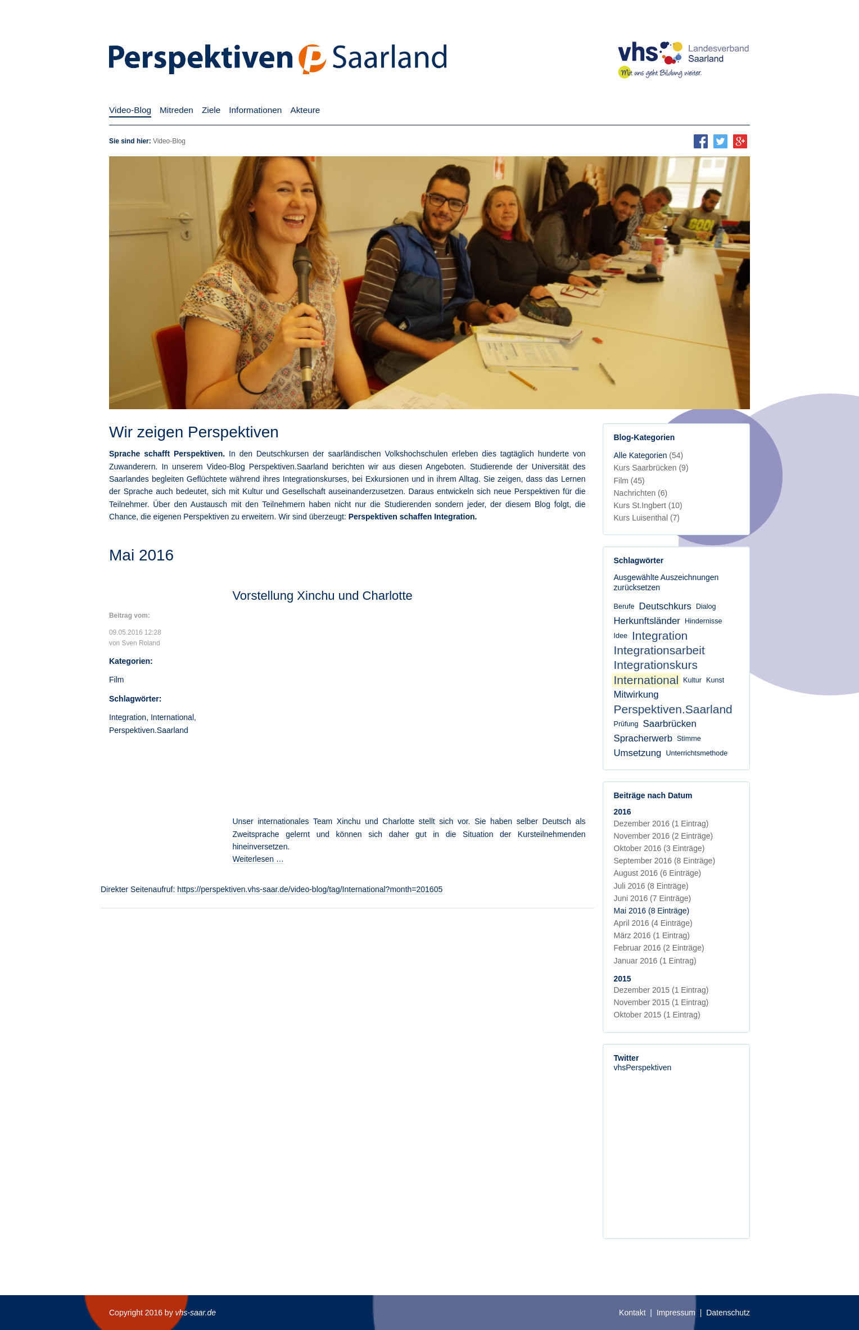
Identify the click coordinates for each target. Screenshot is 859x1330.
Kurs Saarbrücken (651, 467)
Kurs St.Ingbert (648, 505)
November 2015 (661, 1002)
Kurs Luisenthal (647, 517)
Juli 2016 (651, 885)
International (172, 717)
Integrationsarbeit (659, 650)
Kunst (715, 680)
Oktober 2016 (659, 848)
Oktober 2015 (657, 1014)
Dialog (706, 606)
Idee (621, 636)
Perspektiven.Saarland (148, 730)
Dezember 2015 (661, 989)
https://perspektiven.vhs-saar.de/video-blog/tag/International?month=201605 (309, 889)
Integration (127, 717)
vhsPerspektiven (643, 1067)
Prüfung (626, 724)
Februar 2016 (659, 947)
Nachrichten (641, 492)
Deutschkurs (665, 606)
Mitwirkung (636, 694)
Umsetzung (638, 753)
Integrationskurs (656, 664)
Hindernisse (703, 621)
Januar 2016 (655, 960)
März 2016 (652, 935)
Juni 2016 (652, 898)
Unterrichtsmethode (696, 753)
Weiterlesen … (258, 858)
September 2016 (665, 860)
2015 (622, 978)
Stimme (689, 739)
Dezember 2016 (661, 823)
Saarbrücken (670, 723)
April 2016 (653, 923)
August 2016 (658, 872)
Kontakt (632, 1312)
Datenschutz (728, 1312)
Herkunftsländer (647, 621)
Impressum (676, 1312)
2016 (622, 811)
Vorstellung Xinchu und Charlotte (322, 596)
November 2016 (663, 835)
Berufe (624, 606)
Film (116, 679)
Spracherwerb (643, 738)
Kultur (692, 680)
